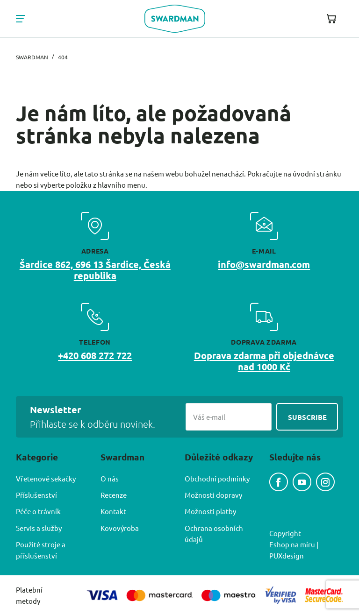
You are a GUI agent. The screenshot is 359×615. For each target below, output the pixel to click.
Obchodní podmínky (217, 478)
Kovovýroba (120, 527)
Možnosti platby (210, 511)
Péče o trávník (38, 511)
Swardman (32, 57)
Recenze (114, 494)
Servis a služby (39, 527)
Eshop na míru (292, 544)
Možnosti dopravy (213, 494)
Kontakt (113, 511)
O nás (110, 478)
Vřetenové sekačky (46, 478)
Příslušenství (36, 494)
